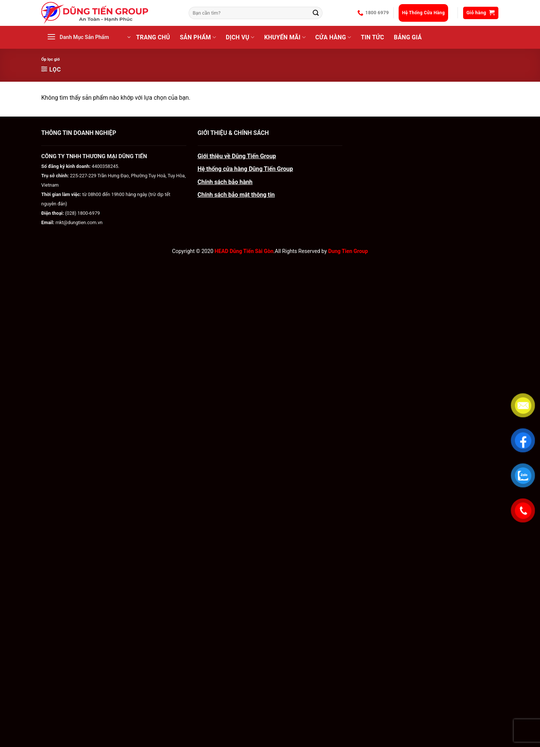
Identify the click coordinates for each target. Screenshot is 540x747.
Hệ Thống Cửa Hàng (423, 12)
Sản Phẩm (198, 37)
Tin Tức (372, 37)
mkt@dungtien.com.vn (79, 222)
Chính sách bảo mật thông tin (236, 194)
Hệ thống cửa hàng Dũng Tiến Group (245, 168)
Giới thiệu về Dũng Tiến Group (237, 156)
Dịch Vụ (240, 37)
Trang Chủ (153, 37)
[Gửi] (315, 13)
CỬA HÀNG (333, 37)
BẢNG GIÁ (408, 37)
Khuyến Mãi (284, 37)
